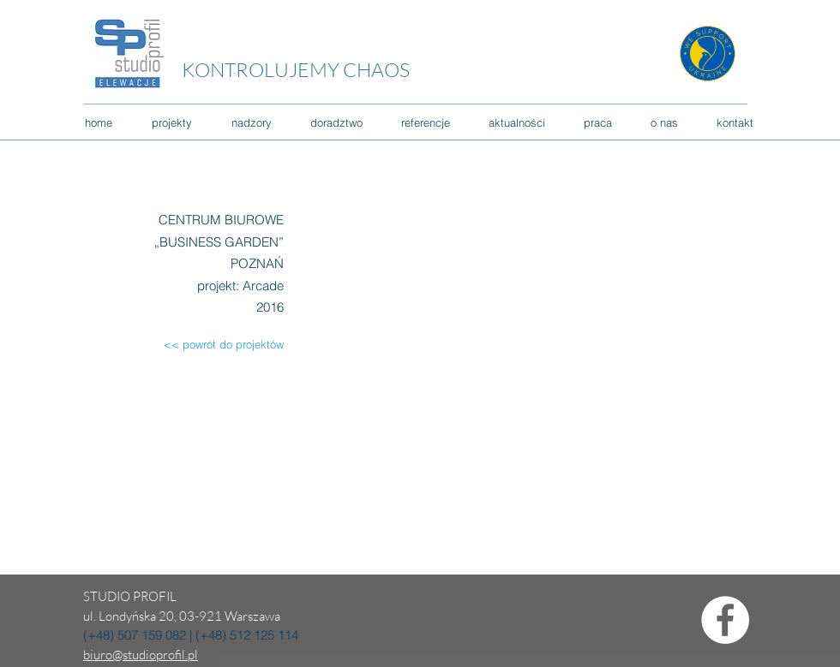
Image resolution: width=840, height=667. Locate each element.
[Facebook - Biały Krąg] (725, 620)
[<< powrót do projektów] (211, 344)
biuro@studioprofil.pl (140, 654)
